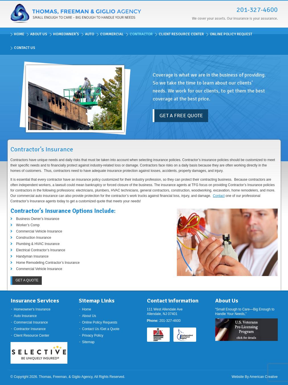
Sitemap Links (97, 300)
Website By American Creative (255, 377)
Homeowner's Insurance (32, 309)
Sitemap (88, 342)
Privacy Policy (92, 335)
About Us (89, 316)
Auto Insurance (25, 316)
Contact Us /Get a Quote (100, 329)
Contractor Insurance (30, 329)
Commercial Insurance (31, 322)
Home (86, 309)
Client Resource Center (31, 335)
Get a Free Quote (181, 115)
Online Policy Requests (99, 322)
